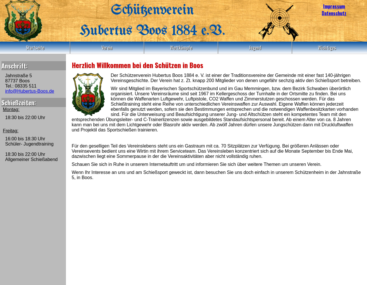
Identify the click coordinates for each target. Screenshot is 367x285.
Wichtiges (327, 47)
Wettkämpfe (181, 47)
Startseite (35, 47)
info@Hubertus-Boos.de (29, 91)
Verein (106, 47)
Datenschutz (334, 13)
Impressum (334, 6)
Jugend (255, 47)
